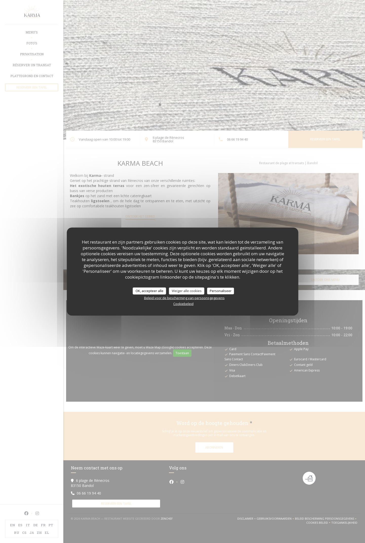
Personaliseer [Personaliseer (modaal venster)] (221, 291)
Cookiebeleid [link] (183, 303)
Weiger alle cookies (187, 291)
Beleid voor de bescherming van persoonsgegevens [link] (184, 297)
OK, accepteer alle (149, 291)
